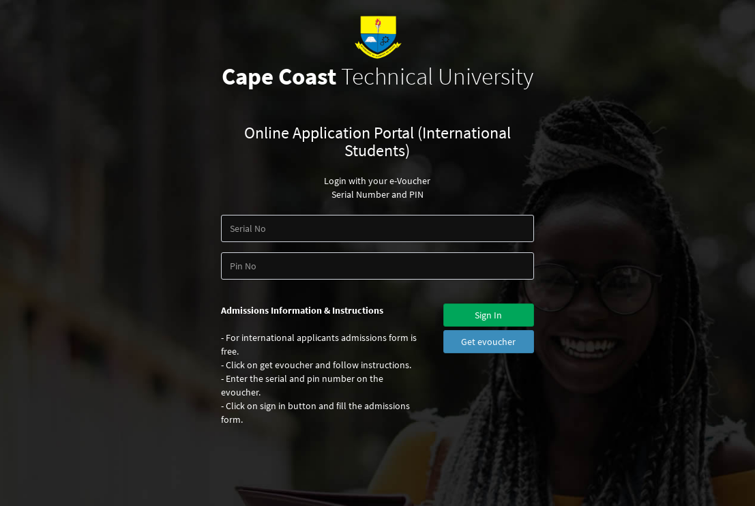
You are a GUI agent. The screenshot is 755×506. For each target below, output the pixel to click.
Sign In (488, 315)
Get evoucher (488, 342)
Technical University (377, 76)
